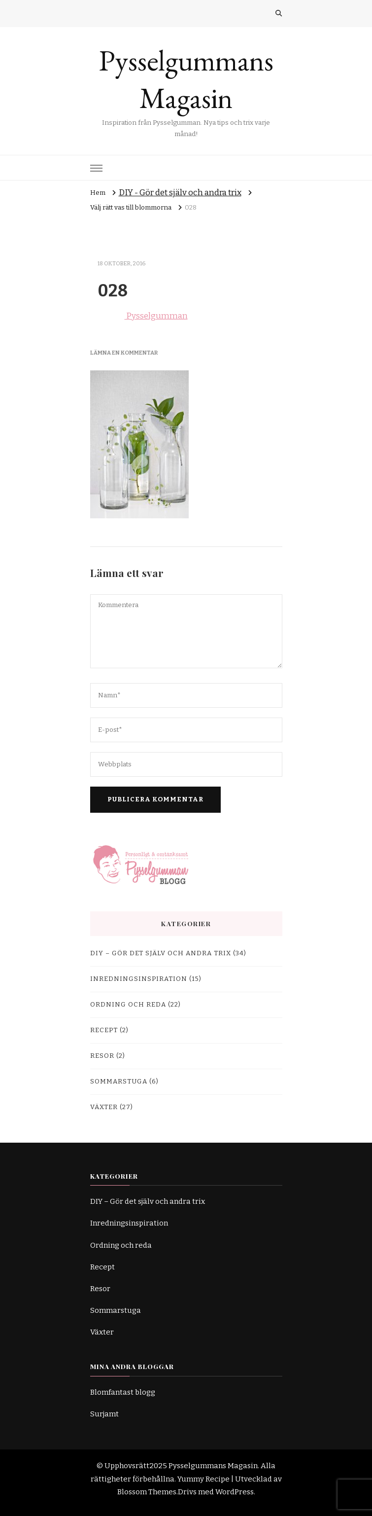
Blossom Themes (146, 1491)
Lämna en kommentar (124, 352)
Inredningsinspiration (138, 979)
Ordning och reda (128, 1005)
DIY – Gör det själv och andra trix (160, 953)
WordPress (234, 1491)
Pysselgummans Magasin (186, 79)
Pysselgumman (139, 316)
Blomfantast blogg (122, 1392)
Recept (104, 1030)
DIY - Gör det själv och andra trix (180, 192)
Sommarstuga (118, 1081)
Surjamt (104, 1413)
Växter (104, 1107)
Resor (102, 1056)
